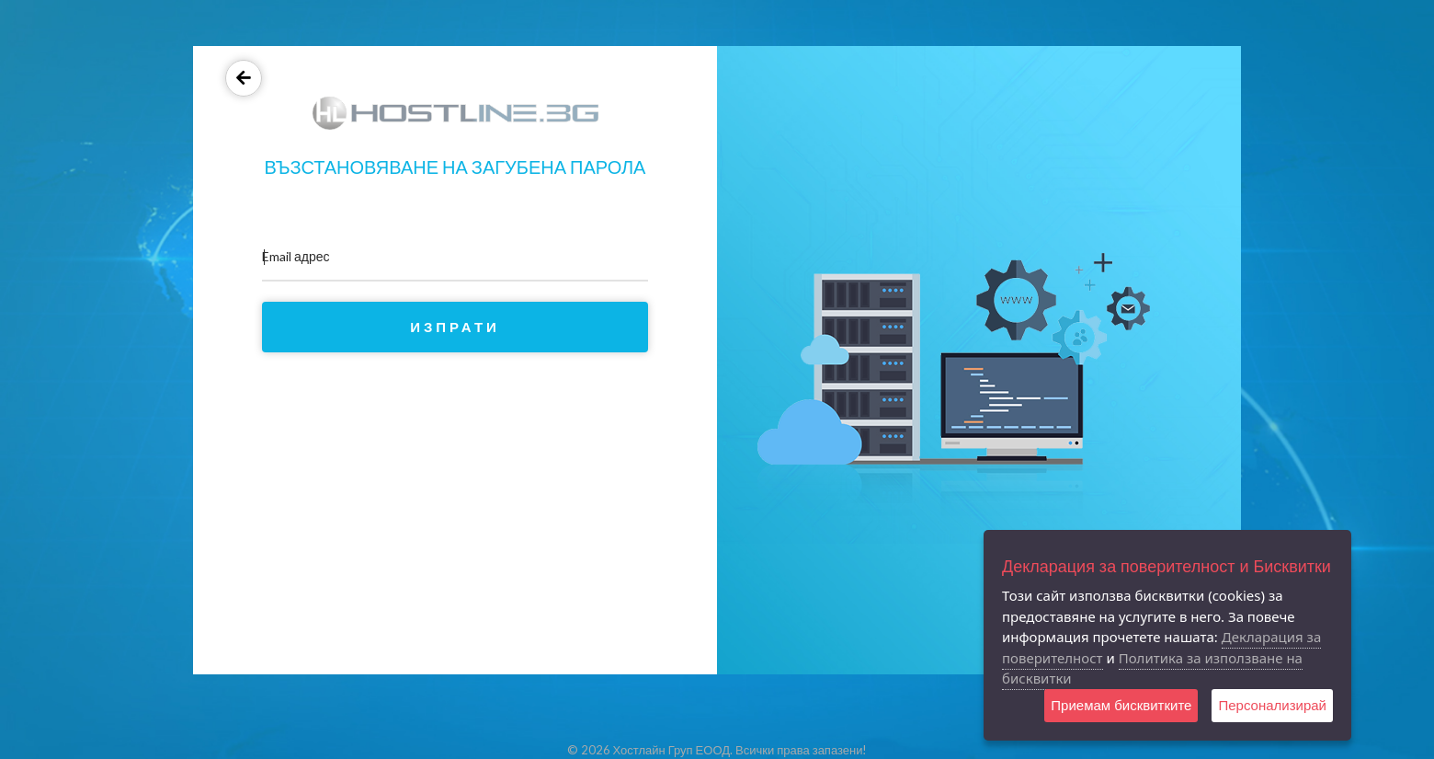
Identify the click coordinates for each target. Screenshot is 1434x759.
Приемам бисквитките (1121, 705)
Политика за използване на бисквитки (1152, 668)
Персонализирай (1272, 705)
